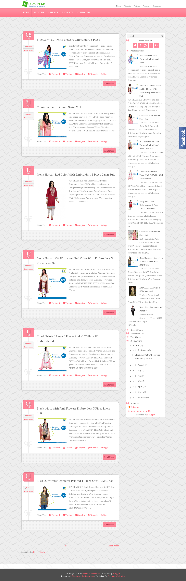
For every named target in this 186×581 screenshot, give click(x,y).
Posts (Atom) (39, 551)
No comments (28, 50)
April (140, 386)
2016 (137, 345)
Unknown (29, 47)
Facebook (54, 74)
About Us (127, 6)
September (143, 350)
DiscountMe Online (116, 576)
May (140, 381)
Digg (104, 74)
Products (146, 6)
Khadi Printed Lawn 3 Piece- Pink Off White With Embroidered (151, 175)
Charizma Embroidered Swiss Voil (59, 107)
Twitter (67, 74)
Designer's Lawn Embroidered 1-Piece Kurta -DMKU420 (148, 205)
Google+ (80, 74)
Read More (109, 83)
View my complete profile (139, 411)
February (142, 397)
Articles (137, 6)
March (141, 392)
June (140, 375)
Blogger (150, 414)
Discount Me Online (91, 573)
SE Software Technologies (82, 576)
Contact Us (156, 6)
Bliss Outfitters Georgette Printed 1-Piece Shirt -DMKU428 (75, 481)
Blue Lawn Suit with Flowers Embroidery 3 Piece (68, 40)
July (139, 370)
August (141, 365)
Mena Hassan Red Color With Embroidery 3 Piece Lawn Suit (76, 174)
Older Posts (113, 545)
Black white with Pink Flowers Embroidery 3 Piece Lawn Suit (149, 145)
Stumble (93, 74)
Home (118, 6)
